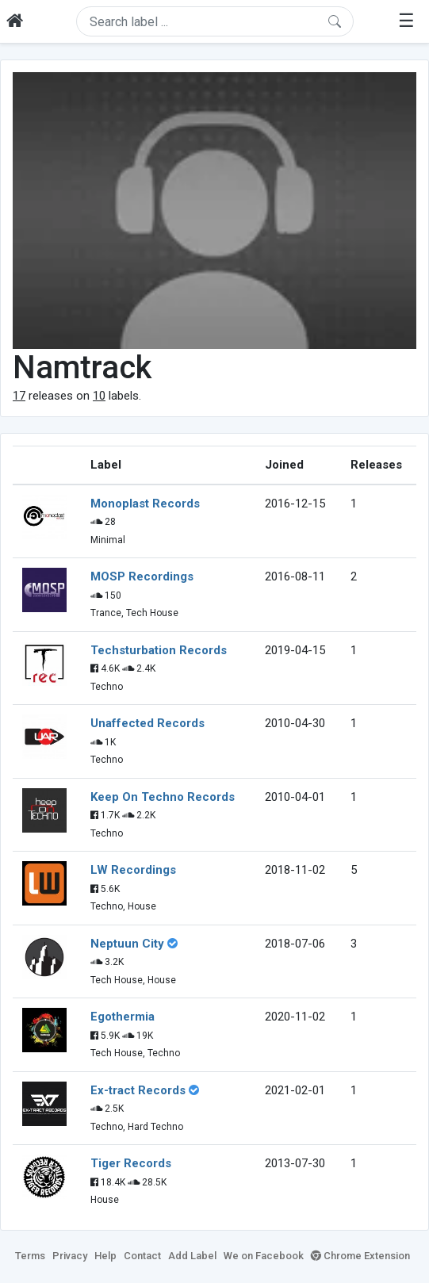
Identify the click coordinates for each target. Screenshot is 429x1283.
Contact (142, 1256)
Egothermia (122, 1016)
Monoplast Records (145, 503)
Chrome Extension (360, 1256)
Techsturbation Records (158, 650)
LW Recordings (133, 870)
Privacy (69, 1256)
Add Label (192, 1256)
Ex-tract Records (138, 1090)
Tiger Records (130, 1163)
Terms (30, 1256)
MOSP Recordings (141, 576)
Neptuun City (127, 943)
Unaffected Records (147, 723)
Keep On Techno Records (162, 797)
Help (105, 1256)
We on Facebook (264, 1256)
